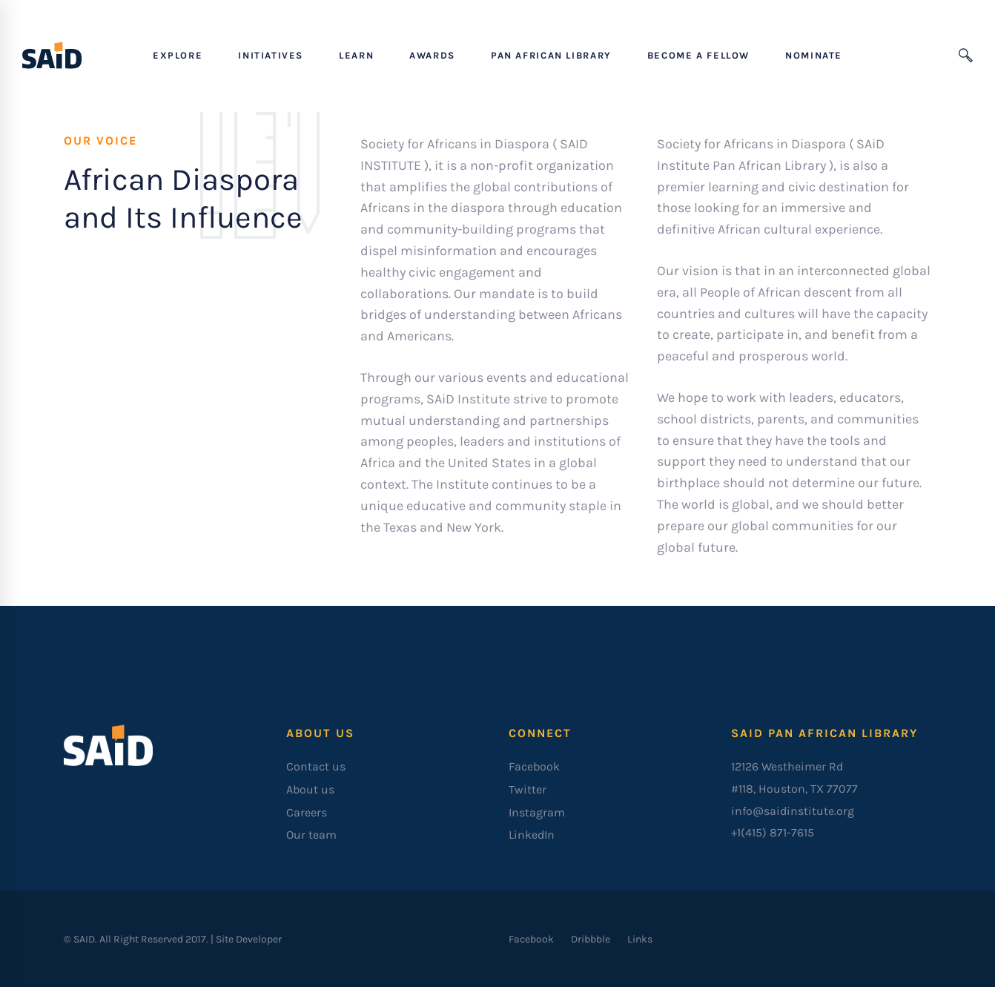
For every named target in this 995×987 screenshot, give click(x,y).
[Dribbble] (590, 939)
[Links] (640, 939)
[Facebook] (531, 939)
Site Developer (249, 939)
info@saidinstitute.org (792, 811)
